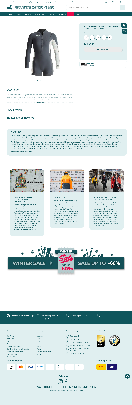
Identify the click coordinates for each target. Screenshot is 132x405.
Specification (14, 109)
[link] (60, 384)
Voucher (39, 349)
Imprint (39, 354)
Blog (77, 14)
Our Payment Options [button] (14, 361)
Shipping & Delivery (13, 346)
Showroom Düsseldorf (44, 352)
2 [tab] (41, 81)
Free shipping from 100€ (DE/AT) (41, 2)
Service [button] (9, 331)
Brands (62, 14)
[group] (20, 315)
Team (38, 341)
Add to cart (103, 49)
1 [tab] (38, 81)
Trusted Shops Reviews (20, 117)
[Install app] (103, 315)
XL (110, 38)
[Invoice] (50, 367)
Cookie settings (12, 357)
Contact (9, 341)
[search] (93, 7)
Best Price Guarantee (62, 2)
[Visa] (30, 367)
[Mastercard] (21, 367)
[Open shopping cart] (124, 2)
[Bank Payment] (79, 367)
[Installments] (69, 367)
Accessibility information (15, 352)
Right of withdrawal (13, 344)
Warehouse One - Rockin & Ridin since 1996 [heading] (66, 387)
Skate (20, 14)
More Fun (53, 14)
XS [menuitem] (86, 38)
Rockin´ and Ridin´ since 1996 (17, 2)
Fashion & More (40, 14)
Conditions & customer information (18, 349)
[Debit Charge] (60, 367)
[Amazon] (11, 367)
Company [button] (40, 331)
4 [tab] (47, 81)
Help (114, 2)
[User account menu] (107, 2)
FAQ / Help (10, 336)
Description (13, 89)
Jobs (38, 344)
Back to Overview (12, 19)
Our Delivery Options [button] (103, 361)
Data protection (12, 354)
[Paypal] (40, 367)
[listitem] (78, 336)
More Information (93, 57)
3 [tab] (44, 81)
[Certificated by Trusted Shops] (102, 342)
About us (40, 336)
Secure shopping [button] (72, 331)
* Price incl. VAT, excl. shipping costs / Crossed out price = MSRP (66, 390)
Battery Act (10, 339)
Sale (71, 14)
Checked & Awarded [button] (103, 331)
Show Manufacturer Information (22, 151)
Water (11, 14)
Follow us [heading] (63, 376)
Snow (28, 14)
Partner (39, 346)
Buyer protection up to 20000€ (83, 2)
